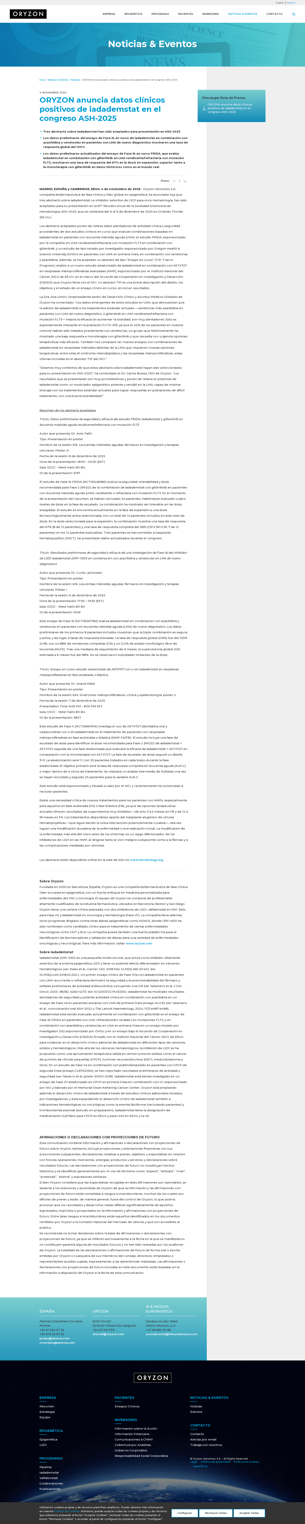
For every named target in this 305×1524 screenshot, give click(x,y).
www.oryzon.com (139, 943)
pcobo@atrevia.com (54, 1338)
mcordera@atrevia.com (57, 1342)
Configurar (184, 1515)
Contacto (274, 13)
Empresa (109, 13)
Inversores (210, 13)
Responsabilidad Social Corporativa (141, 1456)
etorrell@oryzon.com (108, 1334)
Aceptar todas (249, 1515)
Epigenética (133, 13)
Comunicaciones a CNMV (134, 1439)
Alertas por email (203, 1439)
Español (291, 2)
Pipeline (45, 1467)
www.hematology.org (146, 860)
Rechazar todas (216, 1515)
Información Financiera (132, 1434)
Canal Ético (200, 1466)
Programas (160, 13)
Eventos (196, 1412)
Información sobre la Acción (136, 1428)
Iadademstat (49, 1472)
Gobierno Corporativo (131, 1450)
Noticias (75, 79)
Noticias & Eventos (242, 13)
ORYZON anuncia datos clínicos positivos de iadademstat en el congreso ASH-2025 (230, 108)
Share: (165, 180)
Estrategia (47, 1412)
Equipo (44, 1417)
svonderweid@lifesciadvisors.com (172, 1334)
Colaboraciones (51, 1483)
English (280, 2)
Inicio (42, 79)
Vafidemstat (48, 1478)
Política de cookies (246, 1461)
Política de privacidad (215, 1461)
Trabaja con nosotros (206, 1445)
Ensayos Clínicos (127, 1406)
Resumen (46, 1406)
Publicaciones (50, 1489)
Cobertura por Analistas (133, 1445)
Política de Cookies (66, 1513)
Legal (193, 1461)
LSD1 (43, 1445)
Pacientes (185, 13)
